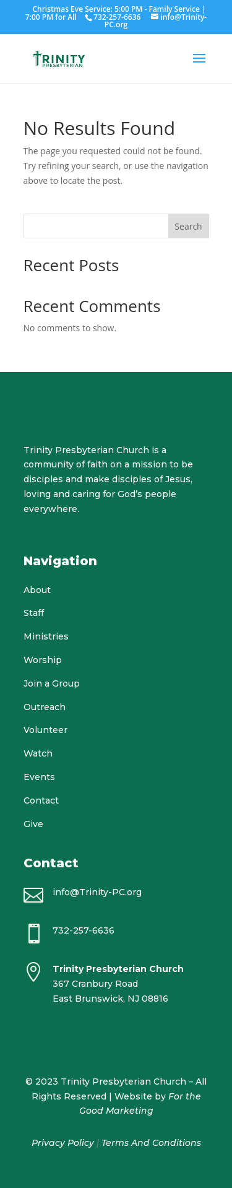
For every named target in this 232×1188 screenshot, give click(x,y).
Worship (43, 660)
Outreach (45, 707)
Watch (38, 753)
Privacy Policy (63, 1142)
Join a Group (52, 683)
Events (39, 777)
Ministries (46, 636)
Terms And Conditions (151, 1142)
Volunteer (45, 729)
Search (188, 226)
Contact (41, 800)
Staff (34, 612)
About (37, 590)
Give (33, 824)
